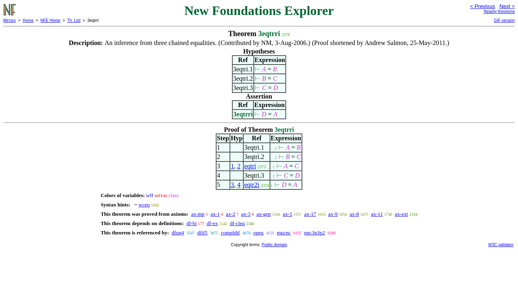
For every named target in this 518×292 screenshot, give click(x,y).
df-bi (192, 223)
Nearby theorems (499, 11)
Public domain (274, 245)
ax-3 (246, 214)
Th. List (74, 20)
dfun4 (178, 233)
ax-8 (354, 214)
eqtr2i (251, 184)
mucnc (284, 233)
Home (28, 20)
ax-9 (333, 214)
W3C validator (501, 245)
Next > (507, 6)
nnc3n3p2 (314, 233)
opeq (258, 233)
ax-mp (197, 214)
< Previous (482, 6)
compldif (230, 233)
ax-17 (310, 214)
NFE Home (50, 20)
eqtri (250, 166)
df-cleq (237, 223)
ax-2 (230, 214)
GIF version (504, 20)
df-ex (212, 223)
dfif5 (202, 233)
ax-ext (401, 214)
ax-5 (287, 214)
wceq (143, 205)
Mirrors (9, 20)
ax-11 (377, 214)
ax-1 (215, 214)
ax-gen (264, 214)
